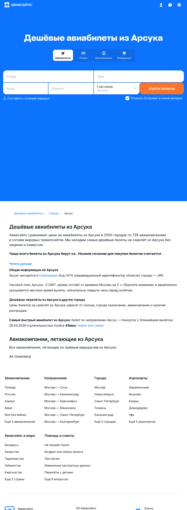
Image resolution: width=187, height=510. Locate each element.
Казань (134, 401)
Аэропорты (138, 378)
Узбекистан (13, 465)
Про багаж (52, 458)
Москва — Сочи (55, 387)
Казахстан (12, 452)
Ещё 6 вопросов (56, 479)
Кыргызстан (13, 472)
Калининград (103, 415)
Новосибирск (104, 394)
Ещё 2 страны (14, 479)
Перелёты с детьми (59, 472)
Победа (10, 387)
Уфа (131, 415)
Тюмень (100, 408)
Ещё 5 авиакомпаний (20, 421)
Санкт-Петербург (106, 401)
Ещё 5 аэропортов (142, 421)
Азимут (10, 401)
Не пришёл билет (57, 445)
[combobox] (48, 76)
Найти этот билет (91, 325)
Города (100, 378)
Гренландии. (49, 275)
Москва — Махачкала (60, 408)
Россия (10, 394)
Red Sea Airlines (15, 415)
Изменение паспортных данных (67, 465)
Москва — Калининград (61, 394)
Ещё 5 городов (105, 421)
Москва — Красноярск (60, 401)
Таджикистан (14, 458)
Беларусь (11, 445)
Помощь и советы (59, 436)
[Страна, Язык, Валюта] (179, 4)
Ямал (8, 408)
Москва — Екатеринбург (62, 421)
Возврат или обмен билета (64, 452)
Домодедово (138, 408)
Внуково (135, 394)
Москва (99, 387)
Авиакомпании (17, 378)
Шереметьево (139, 387)
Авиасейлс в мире (20, 436)
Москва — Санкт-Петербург (64, 415)
